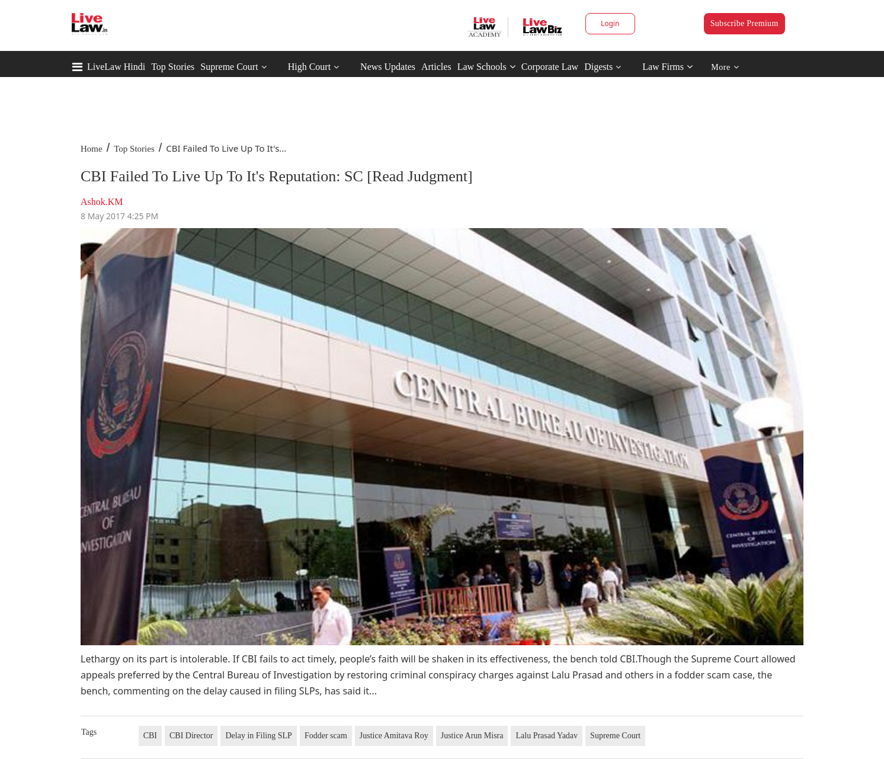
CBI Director (191, 735)
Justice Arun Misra (472, 735)
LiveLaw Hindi (116, 67)
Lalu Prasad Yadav (546, 735)
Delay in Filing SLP (258, 735)
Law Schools (486, 67)
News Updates (387, 67)
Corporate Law (549, 67)
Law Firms (667, 67)
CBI (150, 735)
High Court (309, 67)
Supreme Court (229, 67)
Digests (598, 67)
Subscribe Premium (744, 23)
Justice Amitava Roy (394, 735)
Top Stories (172, 67)
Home (92, 148)
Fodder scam (326, 735)
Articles (436, 67)
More (725, 67)
